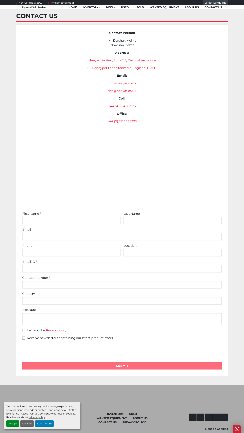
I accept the (47, 330)
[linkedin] (224, 417)
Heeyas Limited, (101, 60)
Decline (27, 423)
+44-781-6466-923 (122, 106)
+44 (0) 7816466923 (122, 121)
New (109, 7)
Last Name (132, 213)
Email (27, 229)
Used (125, 7)
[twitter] (208, 417)
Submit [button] (122, 366)
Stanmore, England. (131, 68)
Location (130, 245)
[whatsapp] (216, 417)
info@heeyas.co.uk (63, 2)
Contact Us (213, 7)
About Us (192, 7)
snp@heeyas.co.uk (122, 91)
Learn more (44, 423)
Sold (140, 7)
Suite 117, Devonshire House (135, 60)
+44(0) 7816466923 (31, 2)
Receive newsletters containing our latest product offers (70, 338)
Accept (12, 423)
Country (29, 294)
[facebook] (193, 417)
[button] (91, 7)
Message (29, 310)
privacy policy (37, 417)
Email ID (29, 261)
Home (72, 7)
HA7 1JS (152, 68)
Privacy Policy (134, 422)
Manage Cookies (216, 429)
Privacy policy (56, 330)
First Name (31, 213)
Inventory (90, 7)
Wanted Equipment (164, 7)
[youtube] (200, 417)
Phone (28, 245)
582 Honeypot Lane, (101, 68)
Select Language (215, 2)
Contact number (36, 278)
